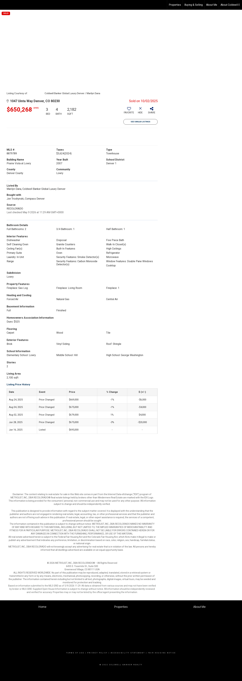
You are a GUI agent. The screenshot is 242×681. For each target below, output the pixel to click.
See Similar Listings (140, 122)
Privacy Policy (97, 653)
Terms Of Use (75, 653)
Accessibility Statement (128, 653)
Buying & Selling (193, 4)
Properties (175, 4)
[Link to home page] (4, 5)
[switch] (129, 111)
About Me (211, 4)
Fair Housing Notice (162, 653)
